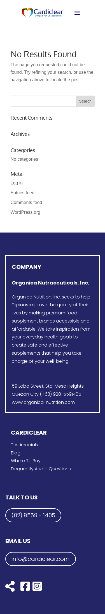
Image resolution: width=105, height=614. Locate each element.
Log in (17, 183)
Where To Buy (26, 460)
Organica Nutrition (32, 297)
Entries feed (22, 192)
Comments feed (26, 202)
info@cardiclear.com (40, 559)
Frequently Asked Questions (41, 469)
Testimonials (24, 445)
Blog (15, 453)
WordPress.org (25, 212)
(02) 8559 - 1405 (33, 515)
